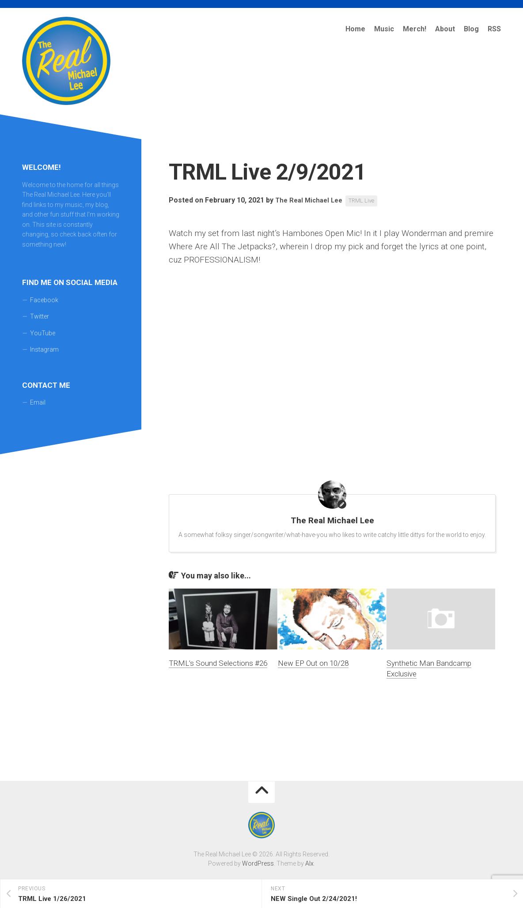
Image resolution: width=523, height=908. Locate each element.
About (445, 29)
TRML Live (367, 200)
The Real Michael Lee (311, 200)
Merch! (414, 29)
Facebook (44, 300)
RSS (494, 29)
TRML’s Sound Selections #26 (218, 663)
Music (384, 29)
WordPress (258, 863)
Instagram (44, 349)
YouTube (42, 333)
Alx (309, 863)
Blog (471, 29)
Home (355, 29)
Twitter (39, 316)
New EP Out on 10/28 (313, 663)
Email (37, 402)
